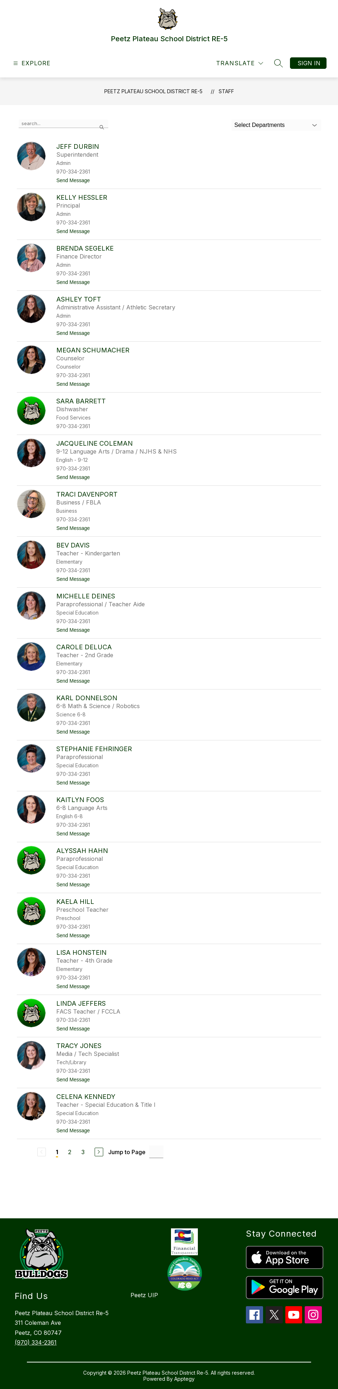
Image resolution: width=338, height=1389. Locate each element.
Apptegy (184, 1379)
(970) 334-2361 (36, 1342)
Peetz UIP (144, 1295)
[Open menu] (31, 63)
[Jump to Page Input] (156, 1152)
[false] (63, 123)
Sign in (308, 63)
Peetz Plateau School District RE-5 (153, 91)
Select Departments (259, 125)
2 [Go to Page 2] (69, 1152)
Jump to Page (127, 1152)
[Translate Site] (239, 63)
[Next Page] (99, 1152)
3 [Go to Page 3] (83, 1152)
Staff (226, 91)
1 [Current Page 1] (57, 1152)
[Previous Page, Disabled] (41, 1152)
